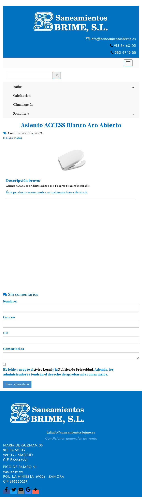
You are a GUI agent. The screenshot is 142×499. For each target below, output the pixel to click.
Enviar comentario (17, 384)
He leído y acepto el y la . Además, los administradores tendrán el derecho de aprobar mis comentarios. (58, 372)
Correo (9, 317)
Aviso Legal (43, 370)
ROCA (38, 133)
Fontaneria (74, 114)
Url (5, 333)
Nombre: (10, 301)
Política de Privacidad (75, 370)
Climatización (23, 105)
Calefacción (22, 96)
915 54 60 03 (125, 46)
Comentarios (13, 349)
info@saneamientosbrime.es (113, 39)
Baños (74, 87)
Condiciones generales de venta (71, 439)
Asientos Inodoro (20, 133)
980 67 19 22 (125, 53)
